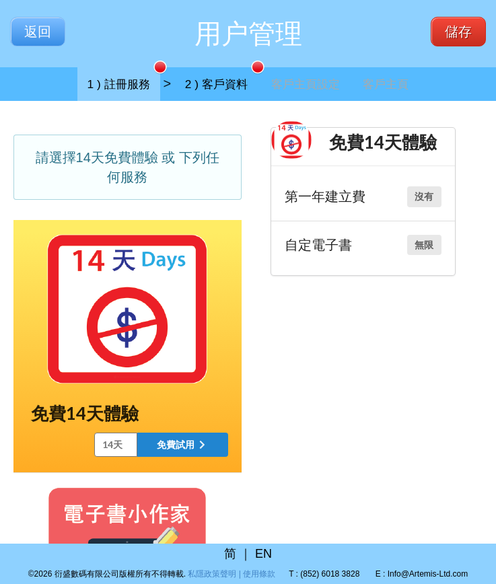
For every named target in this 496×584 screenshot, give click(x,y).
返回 (37, 31)
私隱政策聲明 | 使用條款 (231, 574)
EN (263, 553)
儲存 (458, 31)
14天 (112, 444)
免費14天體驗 (85, 413)
